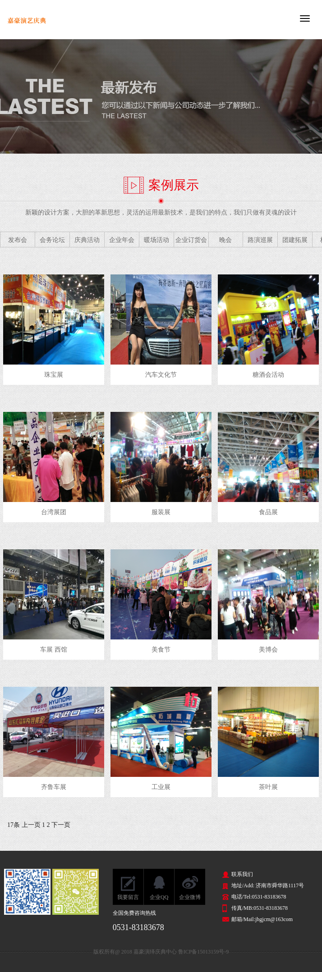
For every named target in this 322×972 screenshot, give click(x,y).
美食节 (161, 649)
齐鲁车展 (53, 787)
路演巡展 (260, 240)
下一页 (60, 824)
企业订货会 (191, 240)
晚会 (225, 240)
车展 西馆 (53, 649)
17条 (13, 824)
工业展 (161, 787)
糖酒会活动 (268, 374)
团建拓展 (295, 240)
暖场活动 (156, 240)
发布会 (17, 240)
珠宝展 (53, 374)
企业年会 (121, 240)
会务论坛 (52, 240)
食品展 (268, 512)
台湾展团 (53, 512)
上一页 (31, 824)
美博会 (268, 649)
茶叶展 (268, 787)
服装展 (161, 512)
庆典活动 (87, 240)
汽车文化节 (161, 374)
